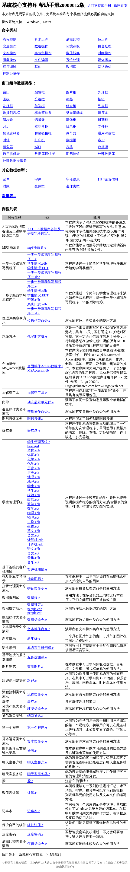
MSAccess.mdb (38, 370)
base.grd (33, 446)
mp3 (36, 247)
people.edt (34, 613)
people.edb (34, 609)
